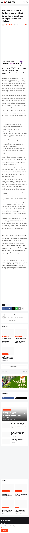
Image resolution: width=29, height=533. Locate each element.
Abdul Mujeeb (11, 315)
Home (3, 8)
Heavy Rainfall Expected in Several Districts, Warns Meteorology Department (8, 357)
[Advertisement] (14, 42)
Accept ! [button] (4, 530)
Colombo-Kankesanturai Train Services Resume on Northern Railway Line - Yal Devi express (21, 340)
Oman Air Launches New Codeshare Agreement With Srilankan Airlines (20, 510)
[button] (2, 2)
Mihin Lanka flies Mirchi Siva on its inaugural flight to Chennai (21, 494)
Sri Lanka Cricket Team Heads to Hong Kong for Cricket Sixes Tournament (18, 433)
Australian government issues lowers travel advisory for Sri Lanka (7, 494)
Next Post (25, 371)
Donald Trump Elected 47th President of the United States (17, 440)
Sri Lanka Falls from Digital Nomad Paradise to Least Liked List (8, 340)
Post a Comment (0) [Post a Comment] (14, 366)
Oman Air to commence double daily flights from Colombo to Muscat (7, 510)
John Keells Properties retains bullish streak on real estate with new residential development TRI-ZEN (18, 425)
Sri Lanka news (9, 8)
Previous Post (4, 371)
